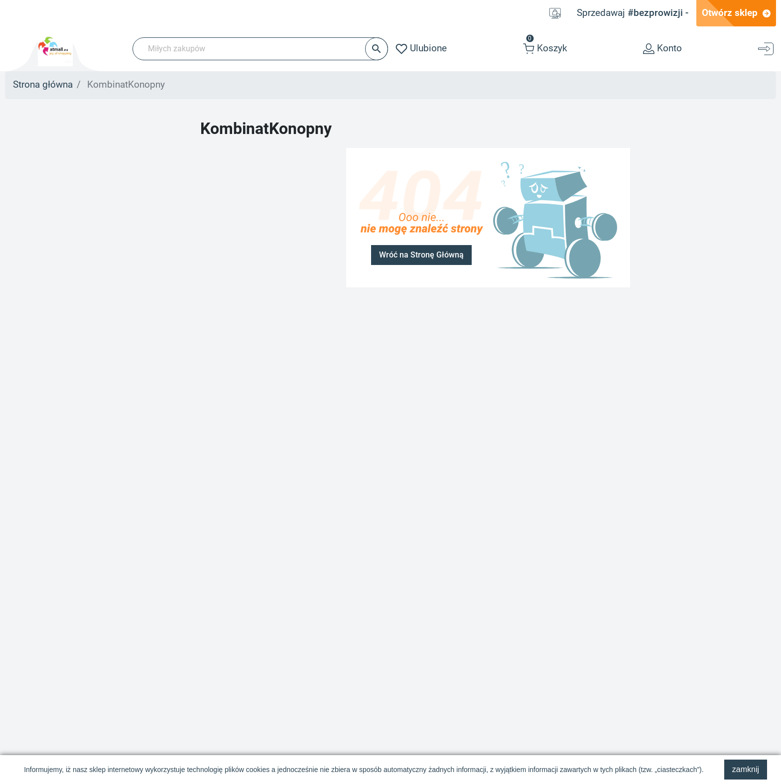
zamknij (745, 769)
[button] (545, 49)
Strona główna (43, 84)
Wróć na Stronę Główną (421, 255)
